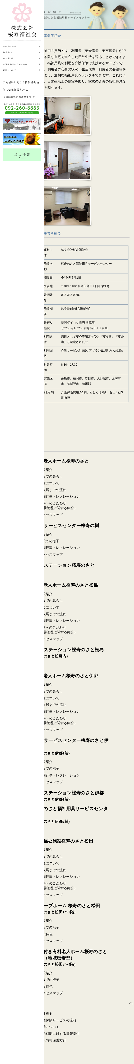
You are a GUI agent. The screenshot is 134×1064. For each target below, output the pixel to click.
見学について (49, 1027)
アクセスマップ (51, 514)
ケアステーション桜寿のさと (64, 565)
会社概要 (45, 1013)
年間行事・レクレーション (59, 496)
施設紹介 (45, 470)
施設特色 (45, 934)
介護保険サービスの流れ (57, 1020)
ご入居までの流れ (52, 490)
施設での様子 (49, 541)
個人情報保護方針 (52, 1040)
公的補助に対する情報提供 (59, 1033)
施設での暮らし (51, 476)
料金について (49, 483)
